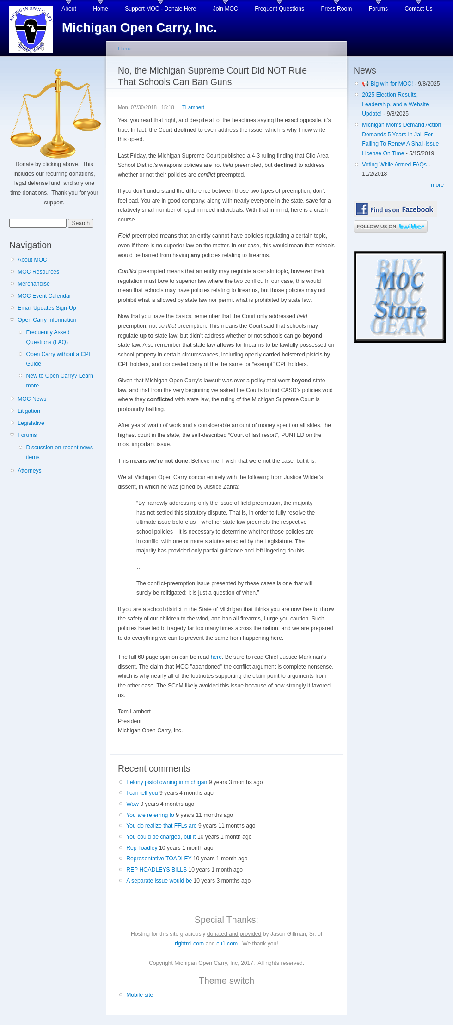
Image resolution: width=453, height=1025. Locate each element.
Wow (132, 804)
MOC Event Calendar (44, 296)
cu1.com (227, 943)
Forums (378, 9)
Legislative (31, 423)
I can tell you (142, 793)
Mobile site (139, 995)
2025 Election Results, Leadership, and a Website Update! (395, 104)
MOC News (32, 399)
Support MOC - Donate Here (160, 9)
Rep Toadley (141, 848)
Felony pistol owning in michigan (166, 782)
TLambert (193, 107)
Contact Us (419, 9)
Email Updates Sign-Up (47, 308)
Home (100, 9)
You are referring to (150, 815)
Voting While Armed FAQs (394, 164)
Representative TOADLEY (158, 858)
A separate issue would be (159, 881)
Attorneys (29, 470)
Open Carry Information (47, 320)
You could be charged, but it (161, 837)
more (437, 185)
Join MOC (225, 9)
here (216, 657)
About (68, 9)
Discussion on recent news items (59, 452)
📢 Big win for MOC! (388, 83)
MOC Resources (38, 272)
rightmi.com (189, 943)
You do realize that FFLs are (161, 825)
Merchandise (34, 284)
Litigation (29, 411)
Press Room (336, 9)
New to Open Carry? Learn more (59, 381)
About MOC (32, 260)
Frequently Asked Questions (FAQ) (47, 337)
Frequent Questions (279, 9)
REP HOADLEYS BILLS (156, 869)
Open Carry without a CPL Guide (58, 359)
